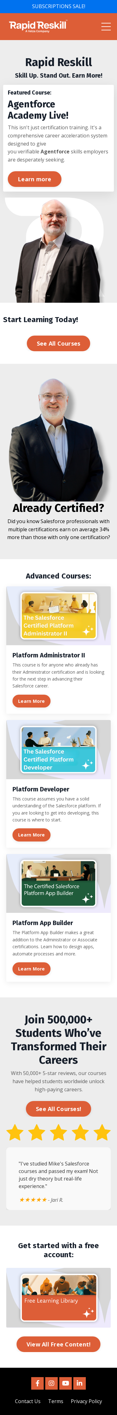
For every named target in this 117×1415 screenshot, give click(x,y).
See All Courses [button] (58, 343)
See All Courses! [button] (58, 1109)
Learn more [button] (34, 179)
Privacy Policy (86, 1401)
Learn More (31, 701)
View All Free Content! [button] (59, 1344)
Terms (55, 1401)
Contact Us (28, 1401)
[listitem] (58, 67)
